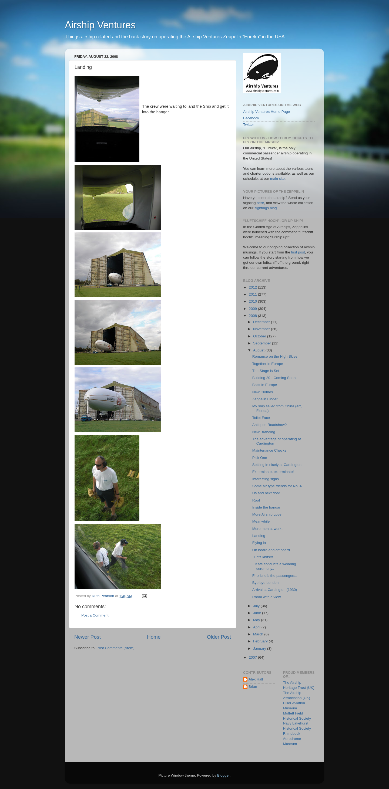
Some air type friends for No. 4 (277, 486)
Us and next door (266, 493)
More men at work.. (268, 529)
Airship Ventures (100, 25)
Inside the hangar (266, 507)
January (260, 648)
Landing (258, 536)
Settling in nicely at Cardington (276, 465)
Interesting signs (265, 479)
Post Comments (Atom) (116, 648)
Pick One (259, 458)
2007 (253, 657)
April (257, 627)
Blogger (223, 775)
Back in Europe (264, 385)
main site (277, 179)
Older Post (219, 637)
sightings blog (265, 208)
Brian (253, 687)
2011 (253, 294)
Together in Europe (267, 364)
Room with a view (266, 597)
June (257, 613)
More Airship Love (266, 514)
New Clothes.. (263, 392)
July (257, 606)
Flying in (259, 543)
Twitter (248, 125)
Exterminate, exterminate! (273, 472)
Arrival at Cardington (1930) (274, 590)
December (262, 322)
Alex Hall (256, 679)
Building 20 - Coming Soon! (274, 378)
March (258, 634)
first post (298, 252)
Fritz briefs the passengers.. (274, 576)
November (262, 329)
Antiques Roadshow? (269, 425)
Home (153, 637)
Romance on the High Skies (274, 356)
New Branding (263, 432)
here (260, 203)
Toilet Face (261, 418)
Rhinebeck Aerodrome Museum (292, 739)
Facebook (251, 118)
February (261, 641)
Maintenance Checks (269, 450)
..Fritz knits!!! (262, 557)
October (260, 336)
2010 (253, 301)
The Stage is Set (265, 371)
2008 (253, 316)
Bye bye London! (266, 583)
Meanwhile (261, 521)
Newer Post (87, 637)
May (257, 620)
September (262, 343)
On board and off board (271, 550)
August (259, 350)
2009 (253, 309)
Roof (256, 500)
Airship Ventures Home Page (266, 112)
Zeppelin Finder (265, 399)
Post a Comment (95, 615)
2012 (253, 287)
